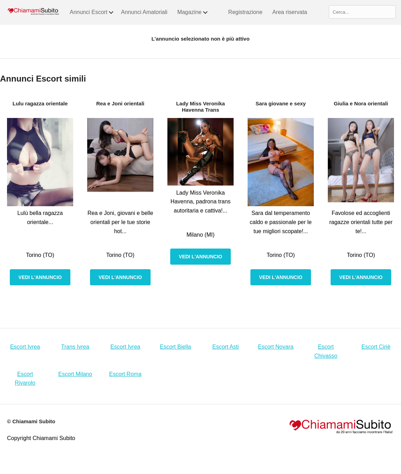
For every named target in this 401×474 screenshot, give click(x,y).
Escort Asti (225, 347)
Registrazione (245, 12)
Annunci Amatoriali (144, 12)
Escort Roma (125, 374)
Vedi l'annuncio (40, 277)
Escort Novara (275, 347)
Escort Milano (75, 374)
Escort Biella (175, 347)
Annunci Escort (92, 12)
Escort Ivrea (25, 347)
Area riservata (289, 12)
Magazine (192, 12)
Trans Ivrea (75, 347)
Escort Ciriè (375, 347)
